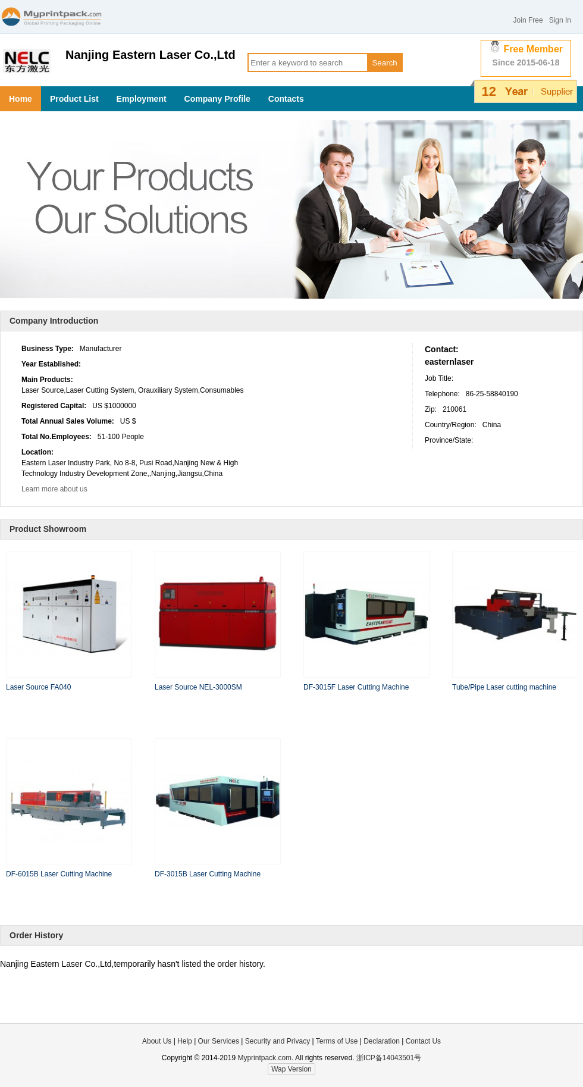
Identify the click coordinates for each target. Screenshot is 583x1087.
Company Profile (217, 99)
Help (184, 1041)
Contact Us (423, 1041)
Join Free (528, 20)
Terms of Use (338, 1041)
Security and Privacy (277, 1041)
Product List (74, 99)
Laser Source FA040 (38, 687)
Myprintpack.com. (264, 1058)
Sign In (560, 20)
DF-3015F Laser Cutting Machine (356, 687)
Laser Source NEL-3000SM (198, 687)
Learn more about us (54, 489)
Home (20, 99)
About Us (156, 1041)
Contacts (286, 99)
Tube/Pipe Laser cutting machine (504, 687)
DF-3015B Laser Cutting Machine (208, 874)
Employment (142, 99)
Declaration (381, 1041)
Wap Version (291, 1069)
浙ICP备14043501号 (388, 1058)
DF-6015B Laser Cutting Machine (59, 874)
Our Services (218, 1041)
